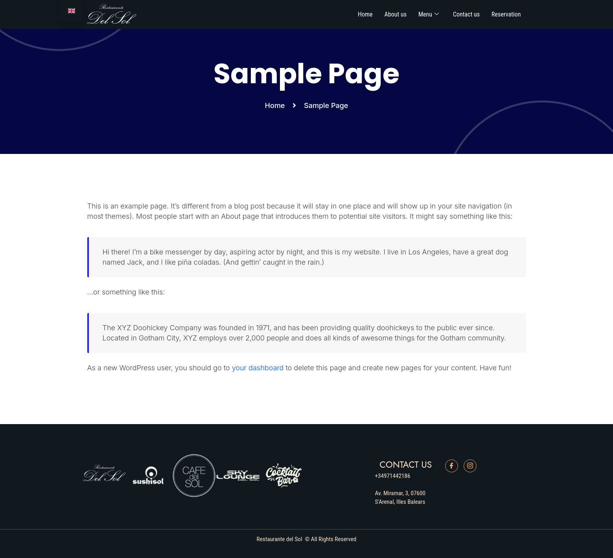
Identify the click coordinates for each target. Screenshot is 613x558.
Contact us (466, 14)
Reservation (506, 14)
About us (396, 14)
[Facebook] (451, 465)
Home (365, 14)
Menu (428, 14)
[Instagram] (470, 465)
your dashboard (258, 368)
